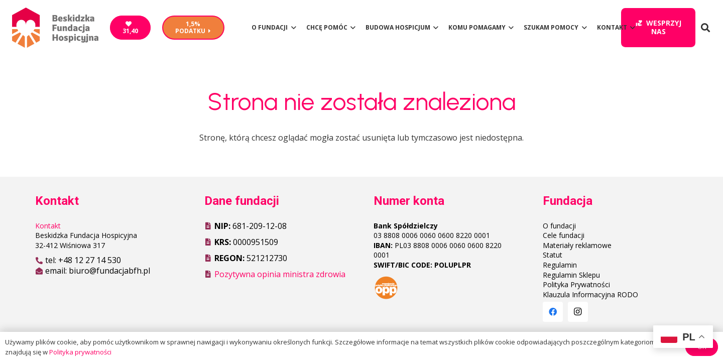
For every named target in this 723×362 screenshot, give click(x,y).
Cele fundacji (563, 235)
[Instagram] (578, 312)
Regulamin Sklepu (571, 275)
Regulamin (560, 265)
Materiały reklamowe (577, 245)
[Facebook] (553, 312)
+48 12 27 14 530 (89, 260)
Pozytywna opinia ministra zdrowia (279, 274)
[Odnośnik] (55, 28)
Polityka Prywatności (576, 284)
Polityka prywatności (80, 351)
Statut (552, 255)
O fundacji (559, 225)
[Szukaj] (705, 28)
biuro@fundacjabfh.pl (109, 270)
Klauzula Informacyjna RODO (590, 294)
